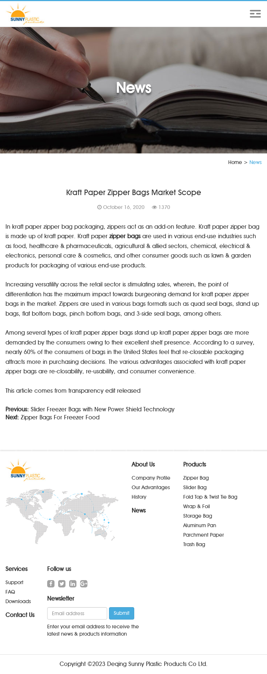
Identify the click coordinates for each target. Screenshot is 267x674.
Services (16, 569)
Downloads (18, 601)
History (139, 497)
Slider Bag (195, 487)
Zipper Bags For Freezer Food (60, 417)
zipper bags (124, 236)
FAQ (10, 592)
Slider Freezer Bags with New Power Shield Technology (102, 409)
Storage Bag (197, 516)
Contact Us (19, 615)
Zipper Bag (196, 478)
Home (235, 162)
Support (14, 582)
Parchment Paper (203, 535)
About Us (143, 464)
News (139, 510)
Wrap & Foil (196, 506)
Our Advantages (151, 487)
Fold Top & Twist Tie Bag (210, 497)
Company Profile (151, 478)
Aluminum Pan (199, 525)
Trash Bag (194, 544)
